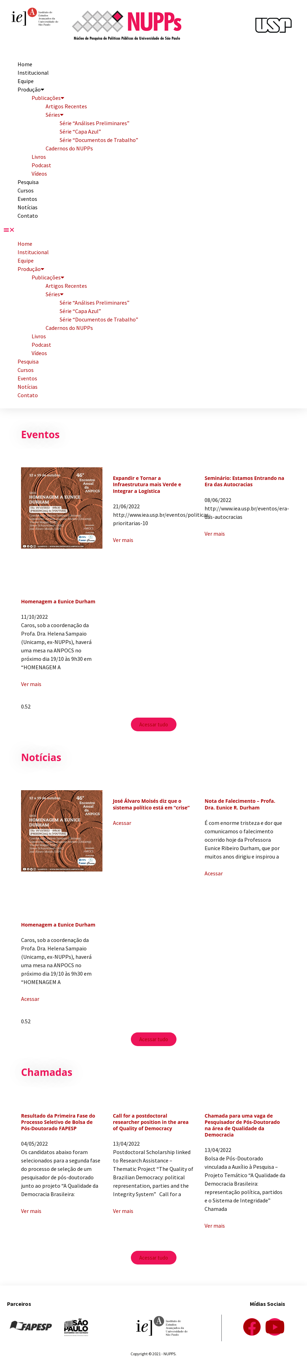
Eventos (27, 198)
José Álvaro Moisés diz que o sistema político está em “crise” (151, 804)
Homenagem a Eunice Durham (58, 601)
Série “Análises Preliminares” (94, 123)
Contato (28, 215)
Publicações (48, 97)
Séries (55, 114)
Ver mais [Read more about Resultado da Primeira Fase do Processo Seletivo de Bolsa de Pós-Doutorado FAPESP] (31, 1210)
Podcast (41, 165)
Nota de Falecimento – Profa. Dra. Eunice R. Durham (240, 804)
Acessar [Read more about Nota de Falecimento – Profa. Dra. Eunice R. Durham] (214, 873)
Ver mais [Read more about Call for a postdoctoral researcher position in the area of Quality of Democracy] (123, 1210)
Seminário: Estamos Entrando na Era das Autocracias (244, 481)
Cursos (26, 190)
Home (25, 64)
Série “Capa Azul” (80, 131)
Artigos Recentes (66, 106)
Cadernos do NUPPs (69, 148)
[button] (153, 229)
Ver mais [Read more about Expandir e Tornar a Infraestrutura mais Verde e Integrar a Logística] (123, 539)
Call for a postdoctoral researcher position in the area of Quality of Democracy (151, 1122)
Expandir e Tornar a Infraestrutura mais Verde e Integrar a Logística (147, 484)
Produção (31, 89)
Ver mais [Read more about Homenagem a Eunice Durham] (31, 683)
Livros (39, 156)
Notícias (28, 207)
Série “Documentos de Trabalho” (99, 139)
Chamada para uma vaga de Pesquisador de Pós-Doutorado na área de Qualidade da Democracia (242, 1125)
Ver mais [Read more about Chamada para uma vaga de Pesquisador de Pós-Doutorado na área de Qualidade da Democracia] (215, 1225)
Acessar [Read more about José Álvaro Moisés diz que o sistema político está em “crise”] (122, 822)
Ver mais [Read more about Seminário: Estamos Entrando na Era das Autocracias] (215, 533)
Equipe (26, 80)
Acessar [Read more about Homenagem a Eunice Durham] (30, 998)
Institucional (33, 72)
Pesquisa (28, 181)
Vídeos (39, 173)
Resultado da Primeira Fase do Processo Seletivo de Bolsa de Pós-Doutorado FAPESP (58, 1122)
